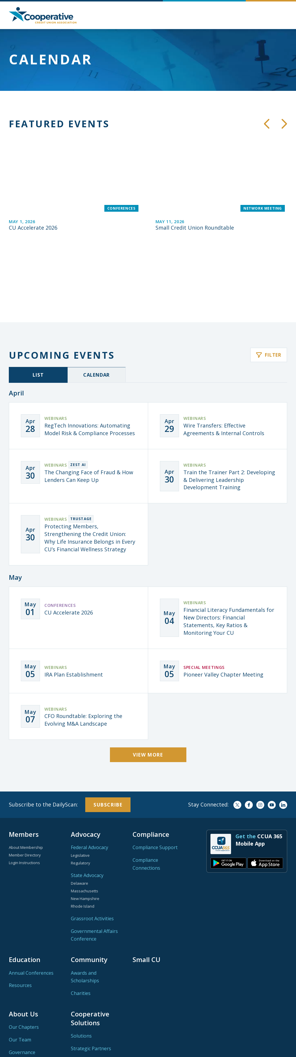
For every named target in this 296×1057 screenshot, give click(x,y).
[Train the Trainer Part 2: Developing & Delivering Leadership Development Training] (217, 415)
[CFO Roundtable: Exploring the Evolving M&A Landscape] (78, 654)
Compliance (151, 772)
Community (89, 898)
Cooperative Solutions (90, 957)
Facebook (249, 743)
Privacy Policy (242, 1047)
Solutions (81, 974)
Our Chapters (24, 965)
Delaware (79, 821)
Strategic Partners (91, 987)
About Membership (26, 786)
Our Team (20, 978)
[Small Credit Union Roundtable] (221, 184)
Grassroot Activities (92, 857)
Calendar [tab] (96, 313)
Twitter (237, 743)
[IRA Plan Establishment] (78, 609)
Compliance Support (155, 786)
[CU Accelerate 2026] (75, 184)
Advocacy (86, 772)
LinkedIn (283, 743)
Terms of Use (274, 1047)
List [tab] (38, 313)
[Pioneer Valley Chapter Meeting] (217, 609)
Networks (20, 1016)
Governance (22, 991)
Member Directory (25, 793)
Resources (20, 924)
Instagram (260, 743)
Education (24, 898)
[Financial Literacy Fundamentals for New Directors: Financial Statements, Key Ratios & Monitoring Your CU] (217, 556)
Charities (81, 932)
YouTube (272, 743)
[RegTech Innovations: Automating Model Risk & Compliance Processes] (78, 364)
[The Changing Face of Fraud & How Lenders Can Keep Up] (78, 411)
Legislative (80, 793)
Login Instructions (24, 801)
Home (42, 15)
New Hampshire (85, 837)
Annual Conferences (31, 911)
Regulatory (80, 801)
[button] (283, 15)
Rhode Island (82, 844)
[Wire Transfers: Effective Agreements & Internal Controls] (217, 364)
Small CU (146, 898)
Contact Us (21, 1003)
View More (148, 693)
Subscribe (107, 743)
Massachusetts (84, 829)
